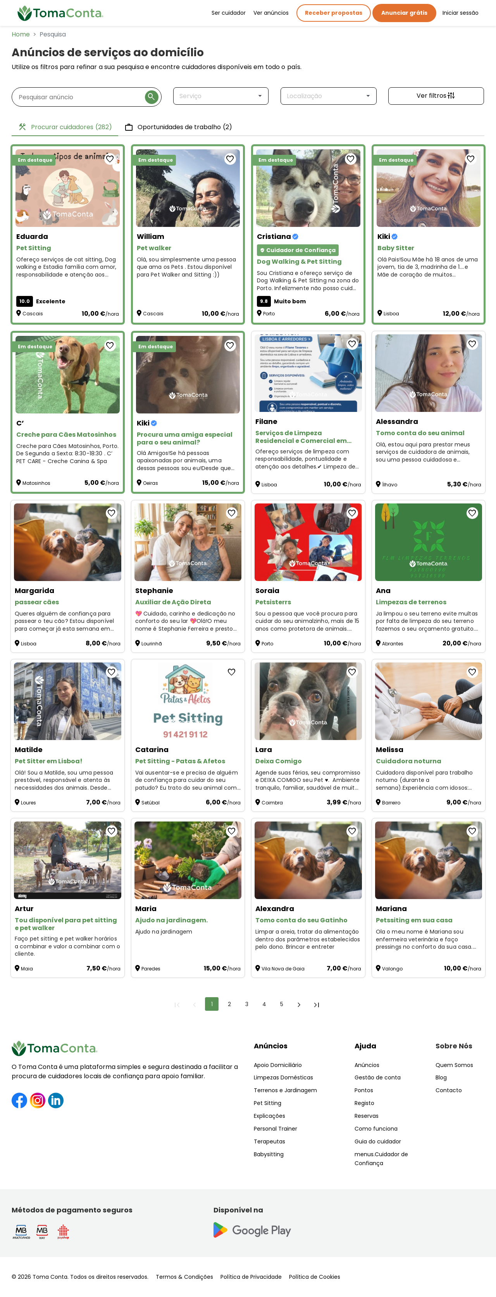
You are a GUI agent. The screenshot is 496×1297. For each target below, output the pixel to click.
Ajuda (365, 1046)
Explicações (269, 1116)
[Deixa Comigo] (308, 701)
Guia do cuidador (378, 1141)
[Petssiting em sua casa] (428, 860)
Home (21, 34)
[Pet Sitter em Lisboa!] (67, 701)
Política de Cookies (314, 1277)
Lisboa (391, 313)
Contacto (449, 1090)
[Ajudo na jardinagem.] (188, 860)
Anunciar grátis (404, 13)
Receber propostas (333, 13)
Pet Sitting (267, 1103)
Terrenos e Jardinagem (285, 1090)
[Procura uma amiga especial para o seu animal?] (188, 374)
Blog (441, 1077)
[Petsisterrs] (308, 542)
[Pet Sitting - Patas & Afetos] (188, 701)
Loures (28, 802)
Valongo (392, 968)
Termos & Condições (184, 1277)
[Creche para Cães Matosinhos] (68, 374)
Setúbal (150, 802)
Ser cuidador (229, 13)
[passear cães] (67, 542)
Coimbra (272, 802)
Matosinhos (36, 483)
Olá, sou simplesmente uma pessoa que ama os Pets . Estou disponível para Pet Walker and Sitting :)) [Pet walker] (186, 267)
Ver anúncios (271, 13)
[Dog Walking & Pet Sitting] (308, 188)
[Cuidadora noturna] (428, 701)
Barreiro (391, 802)
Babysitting (269, 1154)
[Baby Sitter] (429, 188)
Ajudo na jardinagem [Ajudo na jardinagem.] (164, 932)
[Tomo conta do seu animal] (428, 373)
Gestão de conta (378, 1077)
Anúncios (271, 1046)
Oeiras (150, 483)
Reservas (367, 1116)
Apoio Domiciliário (278, 1065)
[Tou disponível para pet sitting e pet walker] (67, 860)
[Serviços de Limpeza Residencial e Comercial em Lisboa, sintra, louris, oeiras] (308, 373)
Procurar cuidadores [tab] (65, 127)
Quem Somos (454, 1065)
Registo (364, 1103)
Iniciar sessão (461, 13)
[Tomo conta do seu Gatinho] (308, 860)
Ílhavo (389, 484)
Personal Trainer (275, 1129)
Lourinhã (151, 643)
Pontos (364, 1090)
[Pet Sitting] (68, 188)
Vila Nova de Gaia (283, 968)
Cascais (32, 313)
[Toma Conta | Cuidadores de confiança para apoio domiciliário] (60, 13)
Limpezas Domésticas (283, 1077)
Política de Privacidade (251, 1277)
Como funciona (376, 1129)
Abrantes (392, 643)
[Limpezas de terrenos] (428, 542)
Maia (27, 968)
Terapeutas (269, 1141)
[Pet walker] (188, 188)
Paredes (150, 968)
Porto (269, 313)
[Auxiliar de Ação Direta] (188, 542)
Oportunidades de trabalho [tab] (178, 127)
